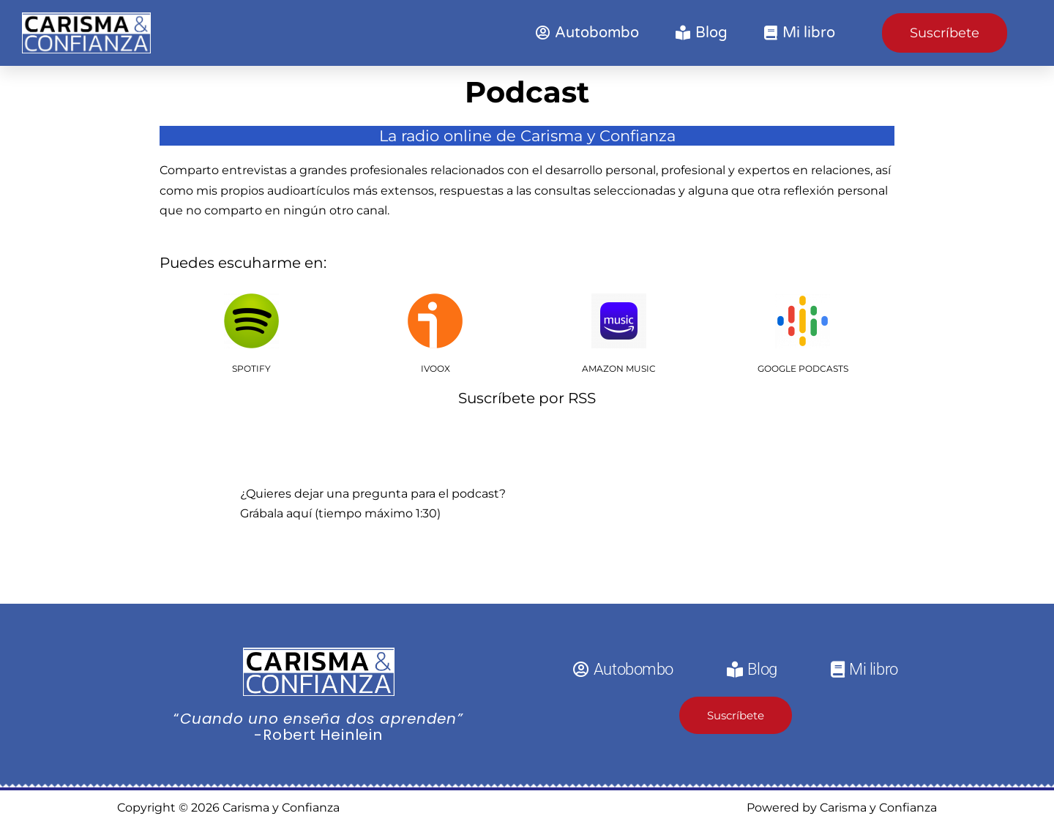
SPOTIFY (251, 368)
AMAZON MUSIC (619, 368)
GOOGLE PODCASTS (803, 368)
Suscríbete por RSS (527, 397)
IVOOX (435, 368)
